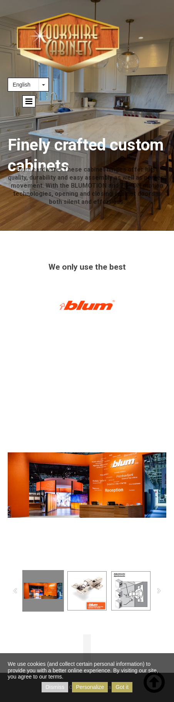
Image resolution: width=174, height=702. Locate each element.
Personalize (90, 687)
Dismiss (54, 687)
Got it (121, 687)
